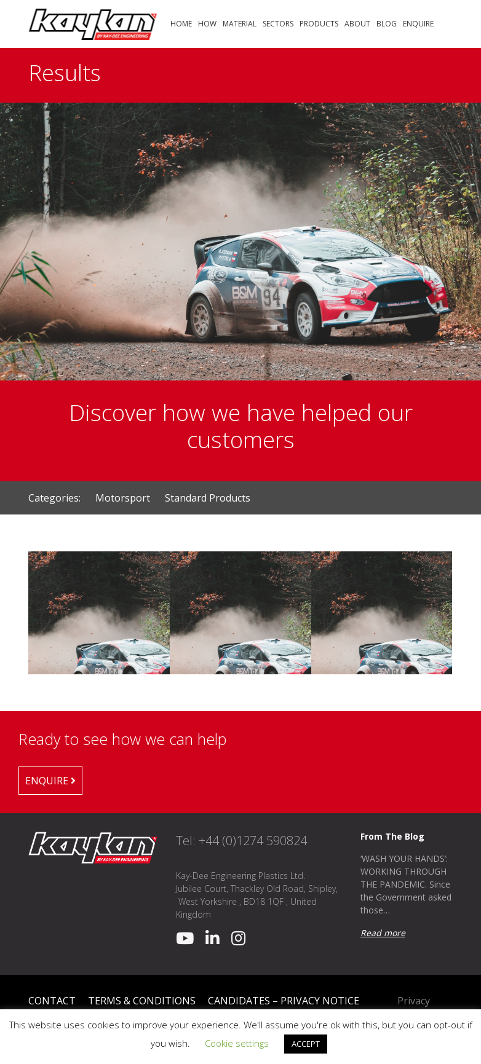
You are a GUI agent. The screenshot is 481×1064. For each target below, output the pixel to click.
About (357, 23)
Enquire (418, 23)
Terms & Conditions (142, 1000)
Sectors (278, 23)
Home (181, 23)
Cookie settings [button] (237, 1043)
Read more (382, 933)
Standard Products (207, 498)
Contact (52, 1000)
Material (239, 23)
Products (319, 23)
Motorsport (124, 498)
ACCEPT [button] (306, 1043)
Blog (386, 23)
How (207, 23)
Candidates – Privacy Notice (283, 1000)
